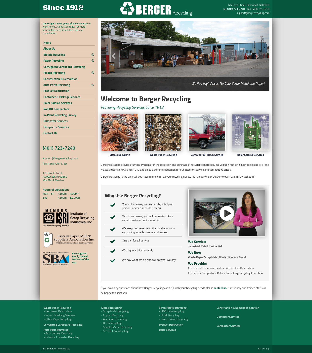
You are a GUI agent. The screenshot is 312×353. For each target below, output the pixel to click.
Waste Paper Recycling (163, 155)
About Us (49, 48)
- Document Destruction (58, 311)
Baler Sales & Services (57, 103)
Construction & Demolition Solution (238, 308)
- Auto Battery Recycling (58, 333)
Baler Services (167, 330)
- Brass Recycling (111, 323)
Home (47, 42)
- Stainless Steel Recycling (116, 327)
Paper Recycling (53, 60)
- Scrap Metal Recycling (115, 311)
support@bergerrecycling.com (253, 13)
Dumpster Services (55, 121)
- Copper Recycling (112, 315)
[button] (113, 56)
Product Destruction (56, 90)
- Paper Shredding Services (59, 315)
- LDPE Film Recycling (171, 311)
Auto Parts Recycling (56, 85)
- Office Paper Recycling (57, 319)
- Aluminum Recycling (114, 319)
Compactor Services (56, 127)
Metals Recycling (54, 54)
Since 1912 (63, 7)
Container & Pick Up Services (61, 97)
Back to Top (263, 348)
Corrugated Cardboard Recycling (64, 66)
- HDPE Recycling (169, 315)
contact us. (220, 288)
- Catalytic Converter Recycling (61, 337)
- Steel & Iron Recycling (114, 331)
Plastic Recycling (54, 72)
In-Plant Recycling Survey (59, 115)
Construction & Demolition (60, 79)
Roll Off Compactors (56, 109)
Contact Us (50, 133)
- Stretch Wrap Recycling (173, 319)
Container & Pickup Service (207, 155)
